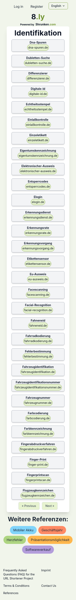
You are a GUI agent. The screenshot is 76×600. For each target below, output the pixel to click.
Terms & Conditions (16, 585)
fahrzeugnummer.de (38, 402)
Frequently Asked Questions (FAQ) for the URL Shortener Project (19, 574)
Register (36, 6)
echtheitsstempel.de (38, 109)
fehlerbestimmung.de (38, 356)
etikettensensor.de (38, 263)
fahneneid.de (38, 325)
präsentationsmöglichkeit (50, 540)
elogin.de (38, 202)
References (10, 593)
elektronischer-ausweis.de (38, 171)
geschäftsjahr (52, 530)
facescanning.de (38, 294)
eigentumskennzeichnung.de (38, 155)
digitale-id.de (38, 94)
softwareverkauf (38, 550)
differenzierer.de (38, 78)
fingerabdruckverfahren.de (38, 449)
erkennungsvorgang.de (38, 248)
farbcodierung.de (38, 418)
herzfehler (15, 540)
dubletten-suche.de (38, 63)
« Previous (29, 506)
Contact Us (48, 585)
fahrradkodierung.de (38, 341)
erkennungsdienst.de (38, 217)
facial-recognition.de (38, 310)
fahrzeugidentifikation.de (38, 372)
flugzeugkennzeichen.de (38, 495)
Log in (18, 6)
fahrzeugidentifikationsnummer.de (38, 387)
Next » (49, 506)
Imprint (46, 570)
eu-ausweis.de (38, 279)
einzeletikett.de (38, 140)
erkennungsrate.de (38, 233)
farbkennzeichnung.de (38, 433)
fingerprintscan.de (38, 480)
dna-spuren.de (38, 47)
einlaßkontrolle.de (38, 124)
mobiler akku (23, 530)
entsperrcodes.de (38, 186)
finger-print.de (38, 464)
